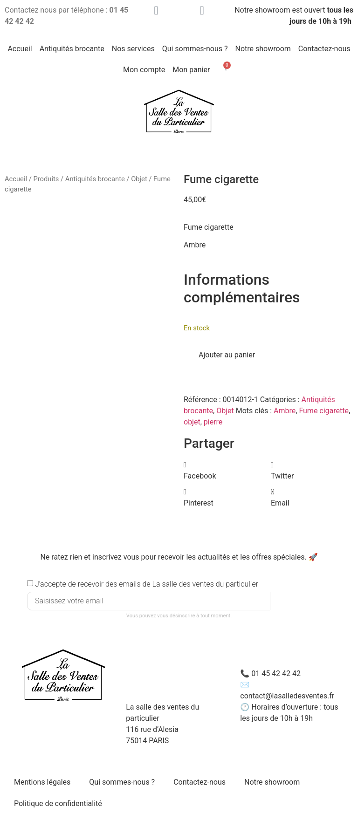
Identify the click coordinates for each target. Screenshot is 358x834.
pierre (213, 421)
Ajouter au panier (227, 354)
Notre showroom (263, 48)
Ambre (285, 410)
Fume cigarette (324, 410)
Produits (46, 179)
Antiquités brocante (72, 48)
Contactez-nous (324, 48)
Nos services (133, 48)
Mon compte (144, 69)
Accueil (19, 48)
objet (192, 421)
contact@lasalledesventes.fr (287, 695)
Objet (139, 179)
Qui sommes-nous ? (195, 48)
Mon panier (191, 69)
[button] (225, 470)
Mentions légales (42, 782)
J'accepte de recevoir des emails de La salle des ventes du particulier (146, 584)
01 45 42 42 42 (276, 673)
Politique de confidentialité (58, 803)
